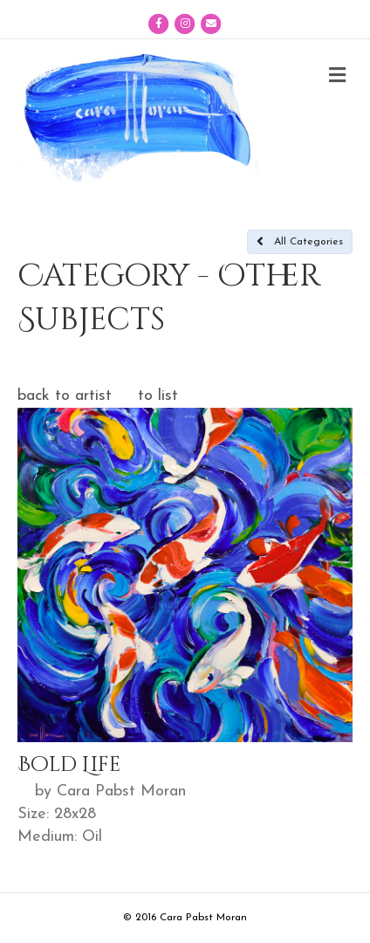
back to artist (64, 396)
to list (158, 396)
